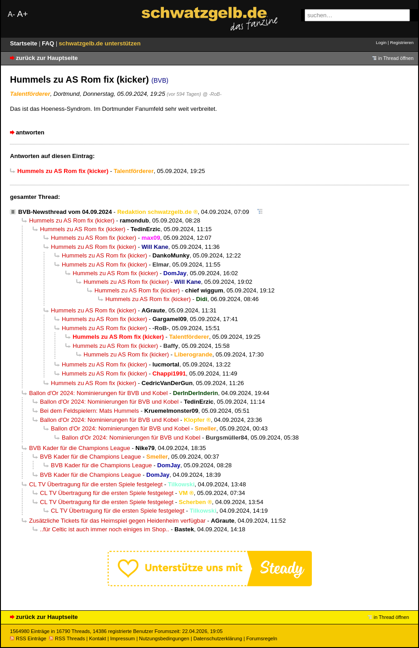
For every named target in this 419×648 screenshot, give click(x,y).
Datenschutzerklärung (217, 638)
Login (381, 42)
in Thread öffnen (396, 58)
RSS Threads (67, 638)
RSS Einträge (28, 638)
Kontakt (97, 638)
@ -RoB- (212, 94)
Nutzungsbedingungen (164, 638)
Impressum (122, 638)
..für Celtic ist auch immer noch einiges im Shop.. (104, 529)
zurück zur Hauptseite (47, 57)
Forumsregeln (261, 638)
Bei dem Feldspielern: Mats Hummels (89, 410)
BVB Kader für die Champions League (79, 448)
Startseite (24, 43)
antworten (30, 132)
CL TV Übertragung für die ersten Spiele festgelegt (96, 484)
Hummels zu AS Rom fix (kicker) (71, 220)
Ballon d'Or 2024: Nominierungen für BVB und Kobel (98, 393)
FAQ (49, 43)
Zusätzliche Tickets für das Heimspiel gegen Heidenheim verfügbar (117, 520)
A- (11, 14)
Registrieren (402, 42)
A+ (22, 14)
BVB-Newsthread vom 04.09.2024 (65, 211)
